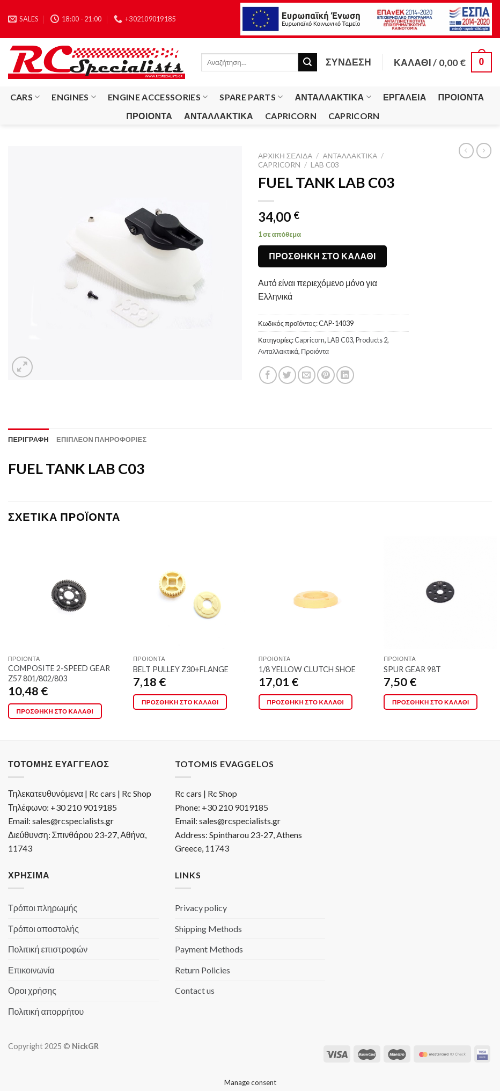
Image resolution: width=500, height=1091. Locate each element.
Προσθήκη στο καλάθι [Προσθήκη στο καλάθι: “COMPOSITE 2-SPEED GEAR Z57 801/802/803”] (55, 711)
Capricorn (291, 116)
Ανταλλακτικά (333, 97)
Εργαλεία (405, 97)
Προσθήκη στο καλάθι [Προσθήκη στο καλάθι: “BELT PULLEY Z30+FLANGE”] (180, 702)
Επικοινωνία (31, 970)
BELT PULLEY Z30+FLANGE (181, 669)
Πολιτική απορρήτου (46, 1011)
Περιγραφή (28, 439)
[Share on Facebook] (268, 375)
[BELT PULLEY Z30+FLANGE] (189, 593)
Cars (25, 97)
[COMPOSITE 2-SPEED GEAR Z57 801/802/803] (64, 593)
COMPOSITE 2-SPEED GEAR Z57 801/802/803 (59, 673)
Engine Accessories (158, 97)
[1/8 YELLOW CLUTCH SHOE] (315, 593)
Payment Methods (209, 949)
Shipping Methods (208, 928)
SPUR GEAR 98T (412, 669)
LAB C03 (325, 165)
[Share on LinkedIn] (345, 375)
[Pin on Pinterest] (326, 375)
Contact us (195, 990)
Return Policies (202, 970)
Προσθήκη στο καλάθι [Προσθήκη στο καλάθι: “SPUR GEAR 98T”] (430, 702)
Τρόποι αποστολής (43, 928)
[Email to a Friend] (306, 375)
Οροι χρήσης (32, 990)
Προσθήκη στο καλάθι (322, 256)
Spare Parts (251, 97)
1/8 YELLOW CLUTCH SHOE (307, 669)
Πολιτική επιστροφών (47, 949)
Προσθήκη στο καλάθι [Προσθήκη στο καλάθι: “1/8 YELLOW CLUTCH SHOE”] (305, 702)
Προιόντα (461, 97)
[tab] (28, 439)
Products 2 (371, 340)
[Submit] (307, 62)
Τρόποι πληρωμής (42, 908)
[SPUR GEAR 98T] (440, 593)
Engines (74, 97)
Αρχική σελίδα (285, 155)
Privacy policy (201, 908)
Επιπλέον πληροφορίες (101, 439)
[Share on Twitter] (287, 375)
